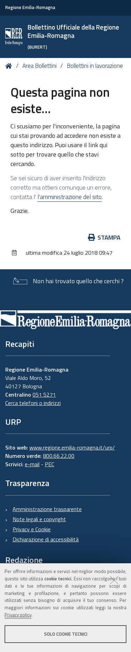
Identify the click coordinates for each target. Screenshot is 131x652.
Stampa (104, 237)
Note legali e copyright (39, 519)
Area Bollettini (39, 65)
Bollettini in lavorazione (95, 65)
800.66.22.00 (58, 456)
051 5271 (44, 394)
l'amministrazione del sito (69, 196)
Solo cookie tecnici (65, 633)
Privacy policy (18, 614)
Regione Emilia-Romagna (30, 7)
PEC (49, 464)
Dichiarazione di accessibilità (46, 539)
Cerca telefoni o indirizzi (33, 403)
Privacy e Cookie (32, 529)
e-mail (32, 464)
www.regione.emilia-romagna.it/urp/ (72, 447)
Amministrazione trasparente (47, 509)
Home (10, 66)
